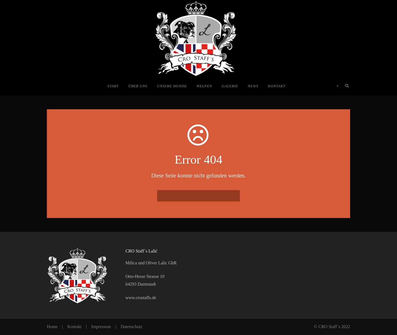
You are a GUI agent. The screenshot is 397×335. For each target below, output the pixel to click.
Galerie (230, 86)
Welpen (204, 86)
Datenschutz (131, 326)
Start (113, 86)
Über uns (137, 86)
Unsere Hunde (172, 86)
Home (52, 326)
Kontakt (277, 86)
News (253, 86)
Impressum (101, 326)
